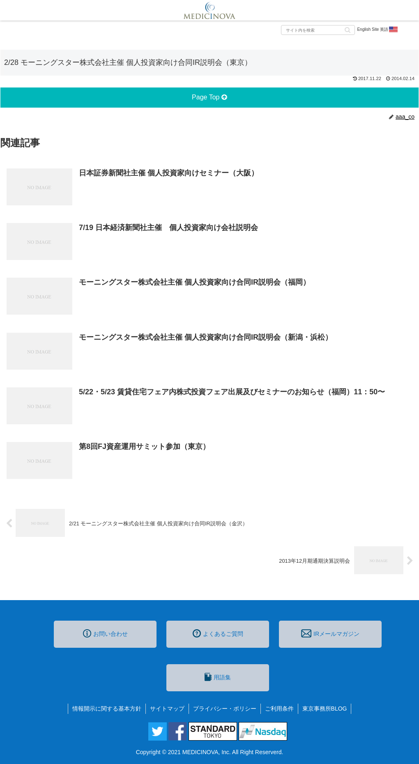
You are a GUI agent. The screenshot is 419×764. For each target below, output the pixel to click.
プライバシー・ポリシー (224, 708)
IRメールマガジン (330, 633)
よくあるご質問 (218, 633)
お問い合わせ (105, 633)
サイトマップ (167, 708)
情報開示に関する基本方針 (106, 708)
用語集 (218, 677)
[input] (318, 30)
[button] (347, 29)
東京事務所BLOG (324, 708)
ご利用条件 (279, 708)
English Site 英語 (377, 30)
